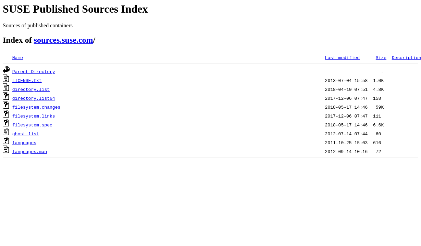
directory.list (31, 89)
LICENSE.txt (27, 80)
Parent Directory (33, 71)
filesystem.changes (36, 107)
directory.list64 (33, 98)
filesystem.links (33, 116)
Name (17, 57)
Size (381, 57)
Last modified (342, 57)
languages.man (29, 151)
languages (24, 142)
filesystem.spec (32, 125)
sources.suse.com (63, 40)
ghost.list (25, 134)
